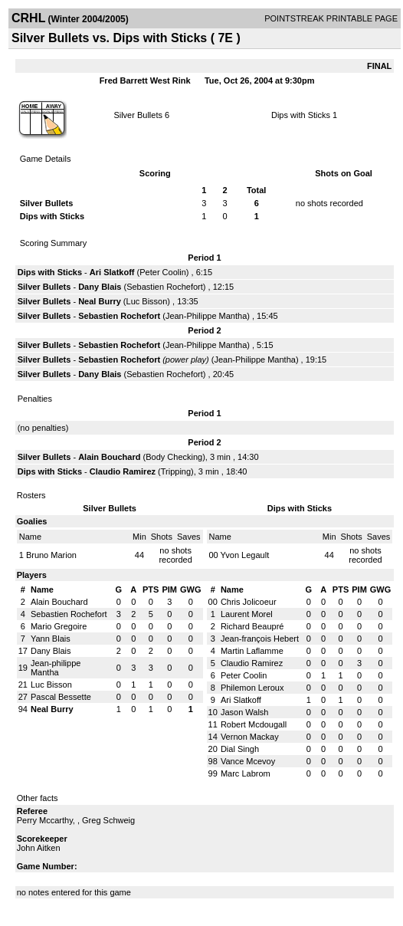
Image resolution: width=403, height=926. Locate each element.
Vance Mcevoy (248, 761)
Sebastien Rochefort (164, 286)
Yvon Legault (245, 555)
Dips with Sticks (300, 115)
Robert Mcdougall (254, 724)
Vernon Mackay (250, 736)
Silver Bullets (137, 115)
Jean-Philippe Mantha (206, 315)
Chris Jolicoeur (249, 601)
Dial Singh (240, 749)
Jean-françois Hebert (260, 638)
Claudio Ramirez (123, 471)
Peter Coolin (162, 272)
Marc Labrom (245, 773)
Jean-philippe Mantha (55, 667)
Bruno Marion (51, 555)
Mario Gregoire (59, 626)
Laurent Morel (247, 614)
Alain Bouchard (109, 456)
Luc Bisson (147, 301)
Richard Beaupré (252, 626)
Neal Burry (99, 301)
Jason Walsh (245, 712)
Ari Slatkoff (112, 272)
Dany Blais (99, 286)
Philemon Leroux (252, 687)
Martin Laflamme (252, 650)
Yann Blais (50, 638)
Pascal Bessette (61, 696)
